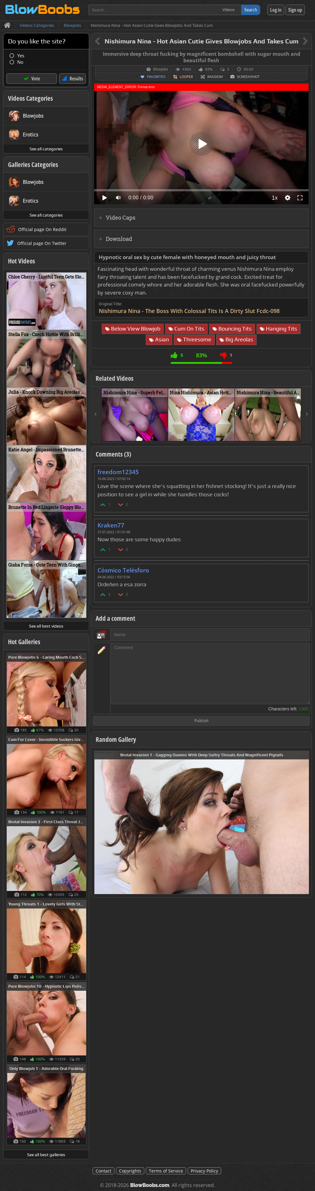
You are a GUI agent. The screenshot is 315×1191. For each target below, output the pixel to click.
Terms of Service (166, 1171)
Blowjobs (160, 69)
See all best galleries (46, 1154)
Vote (35, 78)
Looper (186, 77)
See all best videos (46, 626)
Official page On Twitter (41, 243)
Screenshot (248, 77)
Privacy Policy (204, 1171)
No (20, 62)
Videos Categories (30, 98)
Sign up (295, 9)
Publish (201, 721)
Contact (103, 1171)
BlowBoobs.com (149, 1185)
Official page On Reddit (42, 229)
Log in (275, 9)
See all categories (46, 148)
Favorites (156, 77)
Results (76, 78)
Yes (20, 55)
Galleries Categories (33, 164)
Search (250, 9)
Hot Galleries (24, 641)
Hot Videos (21, 261)
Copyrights (130, 1171)
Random (215, 77)
